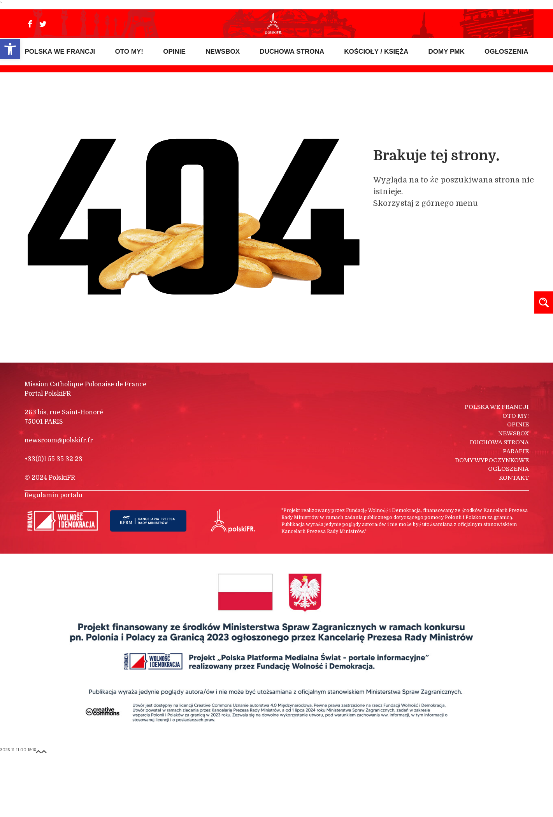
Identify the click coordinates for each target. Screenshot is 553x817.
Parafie (516, 511)
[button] (10, 49)
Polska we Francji (497, 467)
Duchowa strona (499, 503)
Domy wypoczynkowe (492, 520)
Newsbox (513, 494)
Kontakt (514, 538)
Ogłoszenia (508, 529)
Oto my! (515, 476)
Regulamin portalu (54, 555)
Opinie (518, 485)
